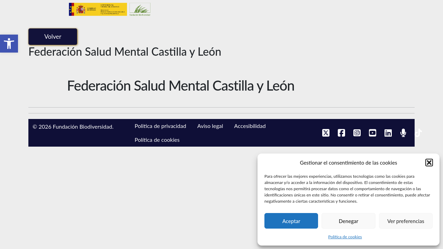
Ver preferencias (405, 221)
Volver (52, 36)
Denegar (348, 221)
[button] (9, 44)
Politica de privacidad (160, 125)
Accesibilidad (250, 125)
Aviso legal (210, 125)
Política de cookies (345, 236)
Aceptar (291, 221)
